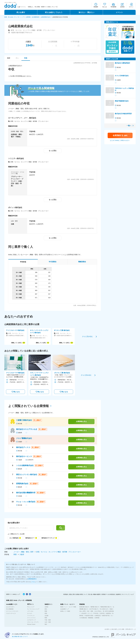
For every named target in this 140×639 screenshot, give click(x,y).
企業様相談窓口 (32, 579)
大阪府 (21, 554)
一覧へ (129, 125)
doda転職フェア (64, 609)
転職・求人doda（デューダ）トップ (14, 17)
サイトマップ (125, 594)
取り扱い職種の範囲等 (94, 594)
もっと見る (52, 150)
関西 (15, 554)
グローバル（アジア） (33, 622)
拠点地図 (114, 629)
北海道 (46, 606)
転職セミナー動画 (65, 611)
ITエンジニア (30, 606)
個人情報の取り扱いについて (20, 636)
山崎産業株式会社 (45, 17)
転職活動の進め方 (84, 606)
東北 (46, 609)
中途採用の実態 (89, 615)
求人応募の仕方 (104, 609)
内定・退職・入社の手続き (94, 611)
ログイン (131, 6)
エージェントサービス (12, 611)
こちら (33, 581)
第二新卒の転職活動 (108, 611)
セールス (29, 613)
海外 (46, 624)
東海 (46, 613)
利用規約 (65, 594)
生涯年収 (102, 613)
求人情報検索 (9, 609)
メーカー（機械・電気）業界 (24, 552)
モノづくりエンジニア (33, 609)
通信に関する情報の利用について (78, 594)
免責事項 (118, 594)
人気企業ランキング (86, 613)
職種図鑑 (90, 617)
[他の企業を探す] (31, 528)
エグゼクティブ (31, 620)
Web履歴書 (113, 6)
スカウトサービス (11, 613)
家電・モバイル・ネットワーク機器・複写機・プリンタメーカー (58, 552)
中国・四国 (48, 620)
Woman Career (31, 624)
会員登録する (120, 135)
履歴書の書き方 (95, 606)
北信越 (46, 615)
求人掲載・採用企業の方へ (126, 629)
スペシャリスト (31, 617)
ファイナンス (30, 615)
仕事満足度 (97, 615)
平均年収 (95, 613)
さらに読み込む (87, 336)
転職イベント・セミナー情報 (68, 606)
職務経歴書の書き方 (106, 606)
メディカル (30, 611)
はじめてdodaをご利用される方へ (120, 140)
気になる (104, 6)
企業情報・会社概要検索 (32, 17)
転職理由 (108, 613)
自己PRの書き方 (93, 609)
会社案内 (107, 629)
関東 (46, 611)
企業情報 (96, 617)
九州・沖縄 (48, 622)
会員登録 (122, 6)
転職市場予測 (105, 615)
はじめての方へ (10, 606)
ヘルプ (132, 594)
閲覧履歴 (96, 6)
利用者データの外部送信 (108, 594)
